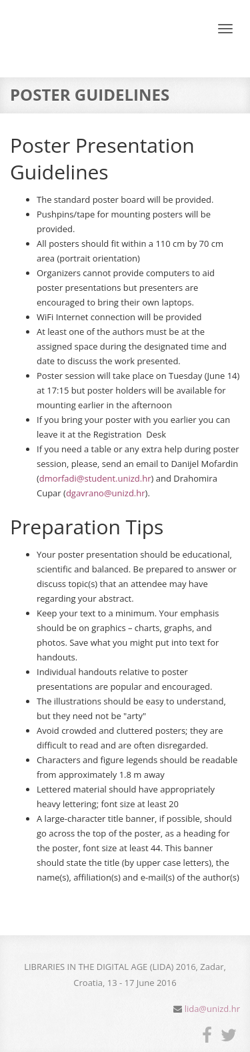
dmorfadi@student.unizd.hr (95, 478)
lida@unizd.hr (212, 1009)
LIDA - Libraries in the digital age (65, 42)
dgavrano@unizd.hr (105, 493)
